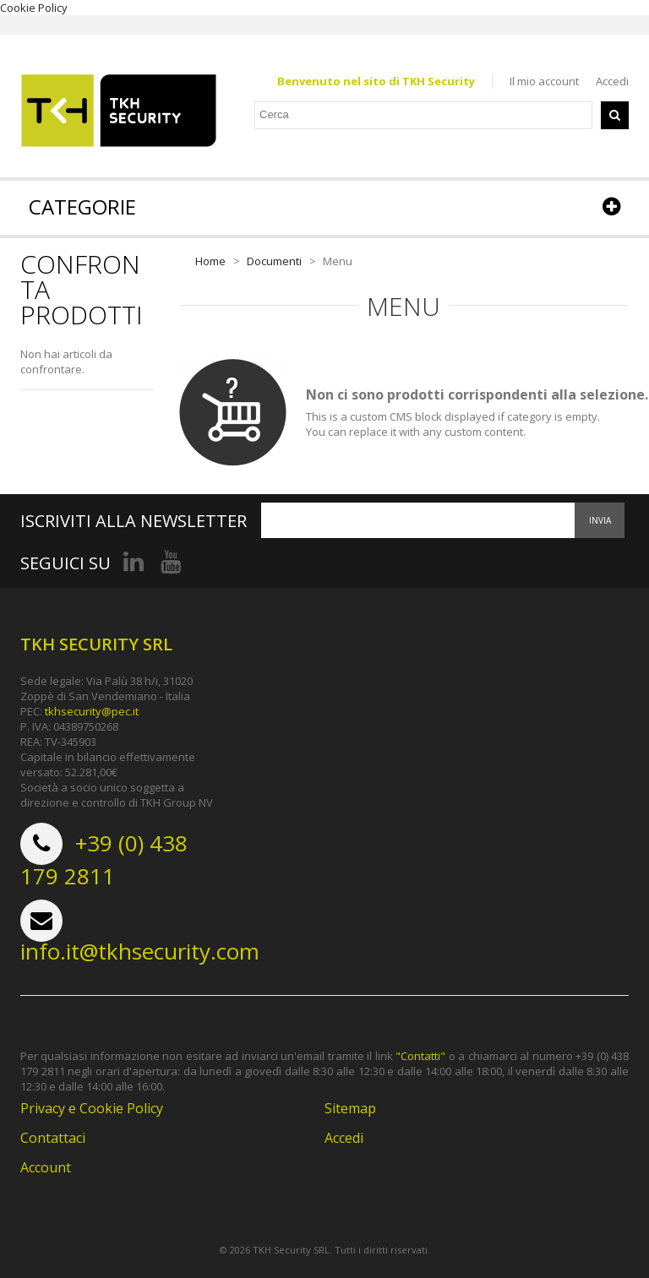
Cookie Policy (34, 7)
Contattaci (52, 1137)
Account (45, 1167)
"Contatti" (420, 1055)
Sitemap (350, 1108)
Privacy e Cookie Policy (91, 1108)
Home (210, 261)
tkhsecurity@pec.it (92, 711)
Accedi (612, 81)
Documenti (274, 261)
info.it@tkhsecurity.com (139, 951)
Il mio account (544, 81)
